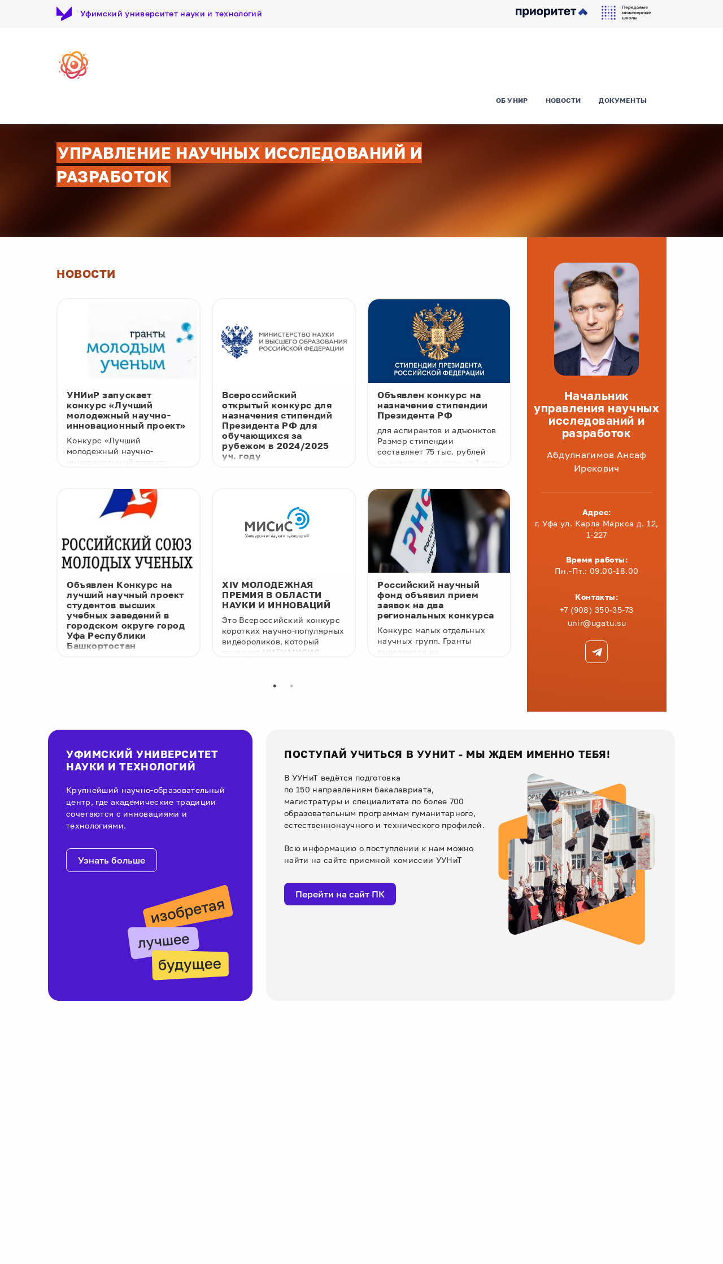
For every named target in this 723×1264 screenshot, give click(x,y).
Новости (563, 104)
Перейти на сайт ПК (340, 896)
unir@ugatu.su (597, 625)
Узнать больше (111, 863)
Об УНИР (512, 104)
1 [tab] (274, 688)
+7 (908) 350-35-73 (597, 612)
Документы (623, 104)
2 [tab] (291, 688)
